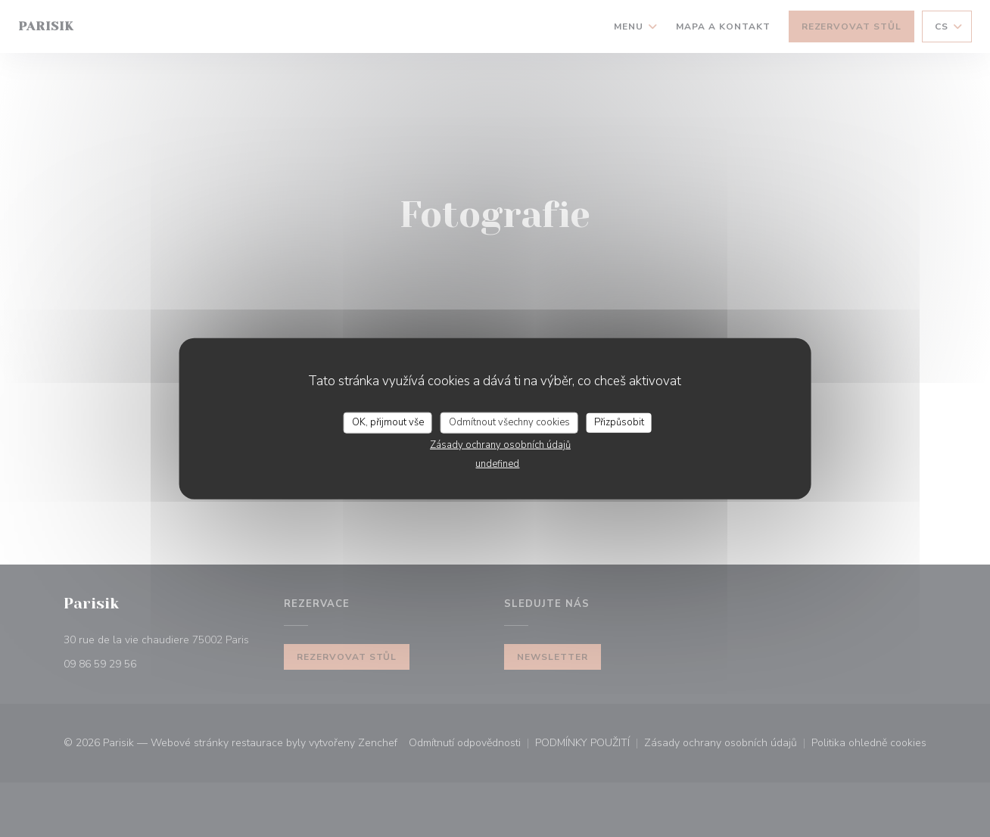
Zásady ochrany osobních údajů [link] (500, 444)
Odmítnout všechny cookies (509, 422)
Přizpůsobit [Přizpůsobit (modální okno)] (619, 422)
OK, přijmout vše (388, 422)
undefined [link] (497, 463)
